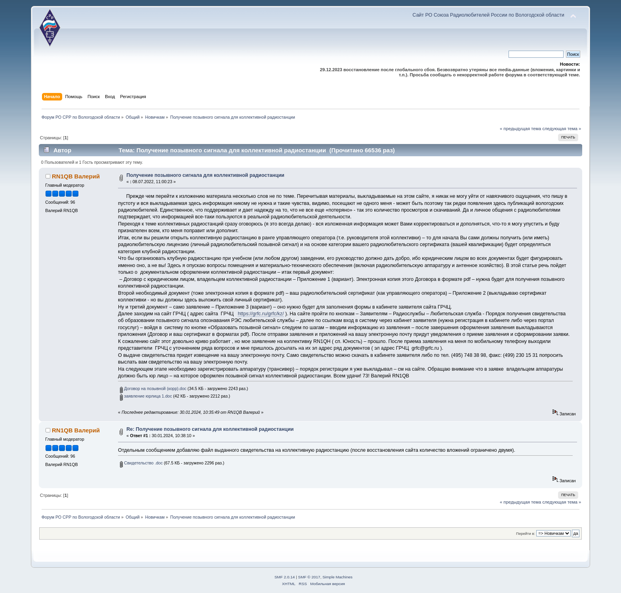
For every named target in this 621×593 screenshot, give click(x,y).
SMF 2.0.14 (284, 577)
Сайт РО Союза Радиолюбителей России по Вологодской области (488, 15)
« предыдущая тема (520, 128)
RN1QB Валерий (76, 176)
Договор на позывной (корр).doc (153, 388)
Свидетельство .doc (141, 462)
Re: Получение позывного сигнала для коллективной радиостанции (209, 429)
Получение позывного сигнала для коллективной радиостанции (205, 175)
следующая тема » (561, 128)
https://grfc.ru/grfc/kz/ (261, 313)
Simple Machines (337, 577)
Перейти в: (525, 533)
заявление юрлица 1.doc (146, 396)
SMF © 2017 (309, 577)
